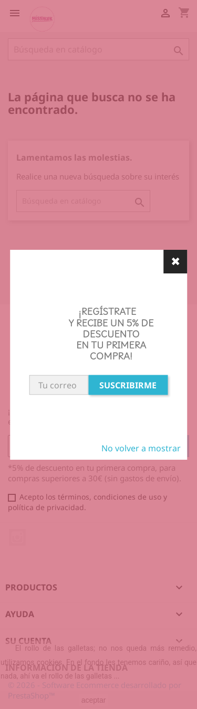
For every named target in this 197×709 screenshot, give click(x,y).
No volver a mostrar (141, 448)
